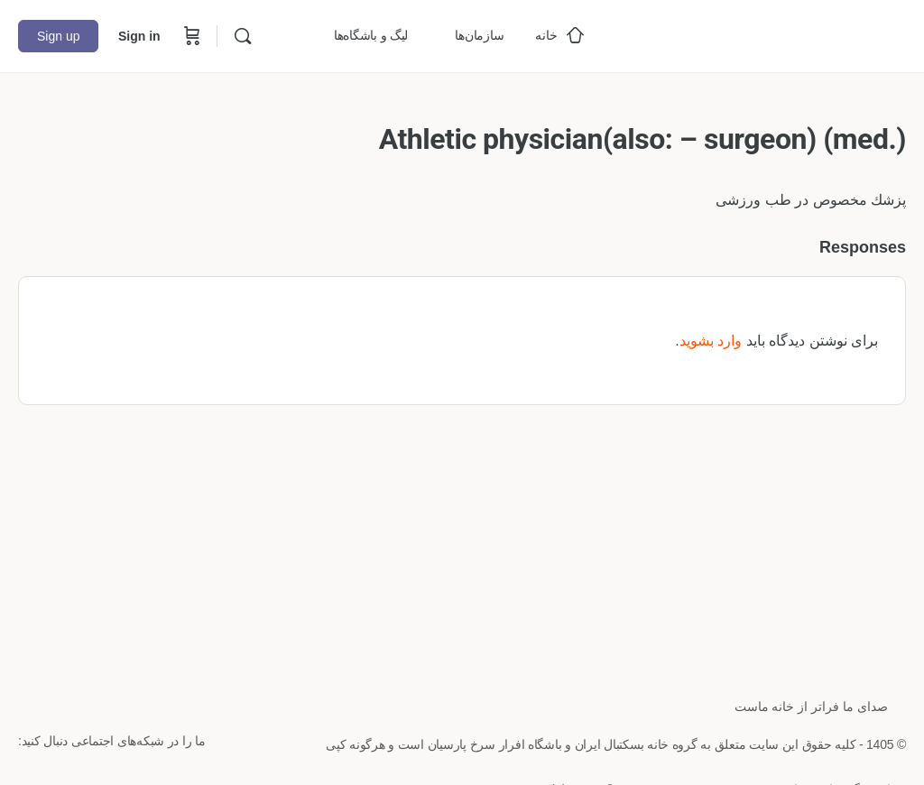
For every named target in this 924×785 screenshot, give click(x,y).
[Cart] (190, 36)
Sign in (139, 36)
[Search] (243, 36)
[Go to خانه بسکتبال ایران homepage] (770, 34)
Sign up (58, 36)
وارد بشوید (710, 340)
